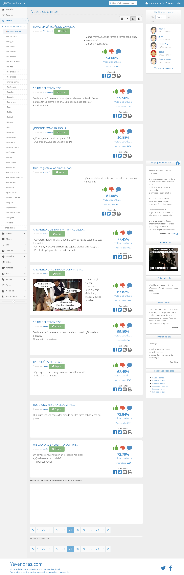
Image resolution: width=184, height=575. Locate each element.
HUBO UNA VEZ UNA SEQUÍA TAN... (54, 404)
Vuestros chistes (13, 31)
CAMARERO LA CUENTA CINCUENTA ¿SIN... (58, 269)
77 (90, 530)
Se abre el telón (13, 212)
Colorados (11, 76)
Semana (160, 17)
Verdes (9, 222)
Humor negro (12, 147)
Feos (8, 107)
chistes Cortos (12, 82)
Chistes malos (12, 172)
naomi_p (174, 233)
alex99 (45, 234)
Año (152, 21)
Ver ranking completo (163, 68)
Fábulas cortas (158, 392)
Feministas (11, 102)
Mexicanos (11, 182)
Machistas (11, 162)
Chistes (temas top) (13, 26)
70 (43, 530)
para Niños (11, 192)
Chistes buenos (13, 61)
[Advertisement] (57, 57)
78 (97, 530)
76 (84, 530)
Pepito (9, 202)
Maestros (10, 167)
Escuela (10, 97)
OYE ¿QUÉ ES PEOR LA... (47, 362)
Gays (8, 127)
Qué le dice (11, 207)
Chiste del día (164, 278)
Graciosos (11, 137)
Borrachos (11, 56)
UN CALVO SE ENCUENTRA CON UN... (55, 444)
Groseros (10, 142)
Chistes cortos (158, 377)
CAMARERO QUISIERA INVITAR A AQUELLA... (59, 229)
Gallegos (10, 122)
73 (63, 530)
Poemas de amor (159, 383)
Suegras (10, 217)
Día (152, 17)
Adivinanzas (11, 36)
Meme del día (164, 242)
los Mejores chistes (14, 177)
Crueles (10, 92)
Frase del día (164, 302)
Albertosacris (48, 31)
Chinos (9, 66)
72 (57, 530)
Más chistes (15, 227)
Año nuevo (11, 51)
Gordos (10, 132)
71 (50, 530)
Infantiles (10, 152)
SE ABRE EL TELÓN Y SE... (48, 88)
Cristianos (11, 87)
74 (70, 530)
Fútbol (9, 117)
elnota (45, 326)
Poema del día (164, 336)
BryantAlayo (48, 92)
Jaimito (9, 157)
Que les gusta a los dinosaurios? (52, 168)
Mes (169, 17)
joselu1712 (47, 172)
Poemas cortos (158, 380)
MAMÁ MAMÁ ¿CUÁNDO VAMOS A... (54, 26)
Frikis (9, 112)
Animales (10, 46)
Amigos (10, 41)
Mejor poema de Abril (161, 162)
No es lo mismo (13, 197)
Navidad (10, 187)
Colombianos (12, 71)
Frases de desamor (160, 386)
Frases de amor (158, 389)
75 (77, 530)
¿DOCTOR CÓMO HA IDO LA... (51, 128)
